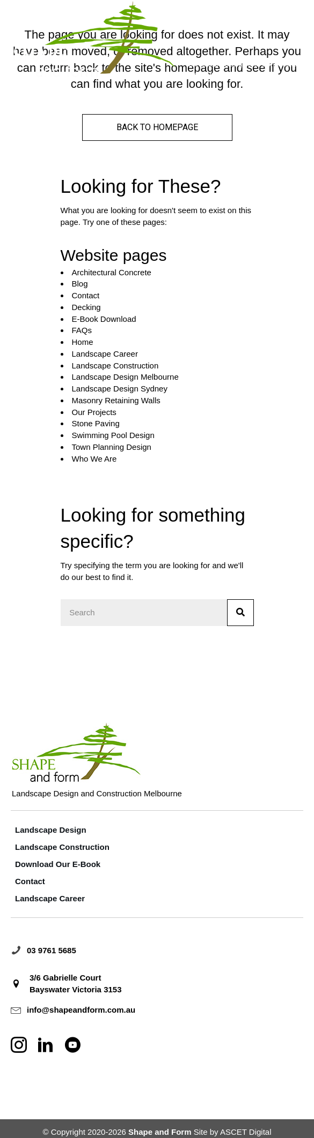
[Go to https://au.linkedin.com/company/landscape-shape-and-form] (46, 1046)
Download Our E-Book (57, 864)
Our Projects (94, 412)
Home (82, 341)
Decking (86, 307)
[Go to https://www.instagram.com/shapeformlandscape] (19, 1046)
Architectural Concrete (111, 272)
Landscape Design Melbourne (125, 376)
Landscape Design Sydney (119, 388)
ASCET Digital (246, 1131)
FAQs (82, 330)
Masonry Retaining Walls (116, 400)
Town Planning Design (111, 446)
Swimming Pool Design (113, 435)
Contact (86, 295)
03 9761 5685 (51, 950)
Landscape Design (50, 829)
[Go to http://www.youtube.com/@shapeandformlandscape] (72, 1046)
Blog (80, 283)
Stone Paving (96, 423)
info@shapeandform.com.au (81, 1009)
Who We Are (94, 458)
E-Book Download (104, 318)
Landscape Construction (115, 365)
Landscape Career (105, 353)
